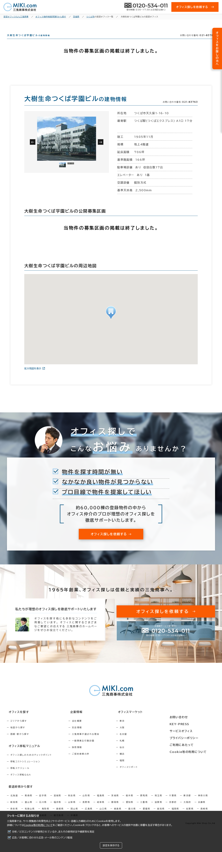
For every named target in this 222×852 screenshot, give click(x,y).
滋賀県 (158, 807)
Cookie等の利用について (38, 825)
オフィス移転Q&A (20, 780)
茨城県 (115, 801)
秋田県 (72, 801)
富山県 (28, 807)
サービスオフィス (190, 731)
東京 (136, 727)
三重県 (144, 807)
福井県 (57, 807)
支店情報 (84, 734)
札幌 (136, 747)
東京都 (187, 801)
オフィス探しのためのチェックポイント (31, 760)
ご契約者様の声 (88, 760)
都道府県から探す (18, 792)
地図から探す (17, 734)
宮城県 (57, 801)
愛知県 (129, 807)
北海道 (14, 801)
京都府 (173, 807)
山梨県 (72, 807)
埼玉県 (158, 801)
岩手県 (43, 801)
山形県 (86, 801)
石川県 (43, 807)
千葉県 (173, 801)
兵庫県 (202, 807)
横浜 (136, 760)
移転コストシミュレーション (25, 767)
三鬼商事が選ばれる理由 (93, 740)
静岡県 (115, 807)
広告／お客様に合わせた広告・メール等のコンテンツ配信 (42, 837)
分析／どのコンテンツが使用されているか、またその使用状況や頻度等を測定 (53, 831)
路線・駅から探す (19, 740)
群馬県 (144, 801)
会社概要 (84, 727)
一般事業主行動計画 (90, 747)
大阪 (136, 734)
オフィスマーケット (143, 718)
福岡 (136, 767)
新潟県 (14, 807)
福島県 (100, 801)
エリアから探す (18, 727)
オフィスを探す (17, 718)
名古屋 (138, 740)
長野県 (86, 807)
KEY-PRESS (189, 725)
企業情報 (82, 718)
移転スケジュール (19, 774)
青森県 (28, 801)
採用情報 (84, 753)
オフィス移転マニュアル (22, 752)
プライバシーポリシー (193, 737)
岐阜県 (100, 807)
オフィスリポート (143, 773)
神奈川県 (203, 801)
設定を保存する (111, 845)
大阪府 (187, 807)
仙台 (136, 753)
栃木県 (129, 801)
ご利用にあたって (190, 744)
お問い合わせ (188, 718)
